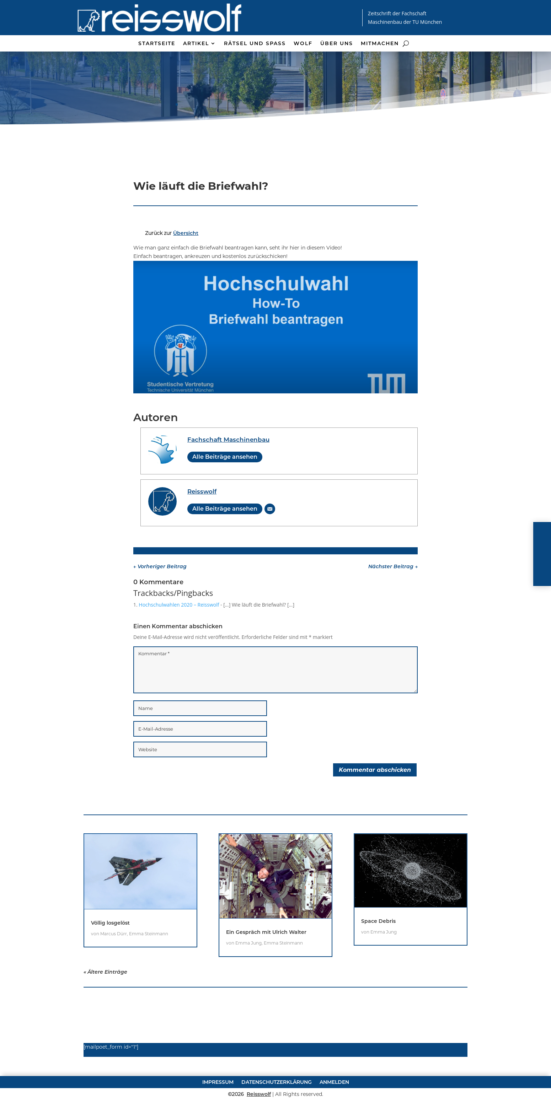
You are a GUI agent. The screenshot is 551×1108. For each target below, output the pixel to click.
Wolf (303, 44)
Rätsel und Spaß (255, 44)
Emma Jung (248, 964)
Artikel (196, 44)
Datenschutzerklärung (276, 1103)
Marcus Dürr (113, 954)
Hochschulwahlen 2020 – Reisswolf (179, 625)
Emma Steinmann (148, 954)
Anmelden (334, 1103)
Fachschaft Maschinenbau (228, 460)
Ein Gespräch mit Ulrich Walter (266, 953)
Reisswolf (201, 512)
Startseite (156, 44)
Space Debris (378, 942)
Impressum (218, 1103)
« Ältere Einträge (105, 993)
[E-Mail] (269, 530)
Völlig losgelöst (110, 944)
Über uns (336, 44)
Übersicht (185, 254)
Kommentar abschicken (375, 791)
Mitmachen (380, 44)
